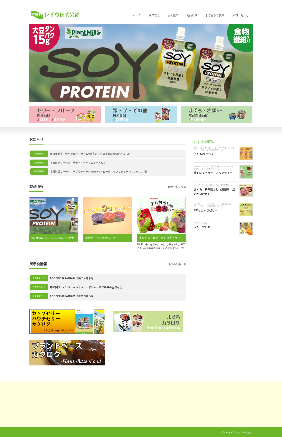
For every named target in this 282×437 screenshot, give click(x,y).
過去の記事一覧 (177, 264)
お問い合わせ (240, 15)
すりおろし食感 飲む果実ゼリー (159, 237)
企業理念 (154, 15)
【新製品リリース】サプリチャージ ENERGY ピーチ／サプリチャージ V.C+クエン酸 (98, 171)
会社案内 (173, 15)
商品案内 (191, 15)
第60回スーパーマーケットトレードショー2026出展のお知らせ (86, 287)
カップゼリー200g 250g (219, 147)
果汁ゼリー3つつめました (101, 237)
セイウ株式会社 (244, 432)
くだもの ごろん (204, 154)
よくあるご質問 (214, 15)
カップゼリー (200, 147)
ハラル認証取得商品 (209, 168)
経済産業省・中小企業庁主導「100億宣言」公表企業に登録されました (90, 153)
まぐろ (197, 185)
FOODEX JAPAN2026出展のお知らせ (71, 278)
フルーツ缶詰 (202, 227)
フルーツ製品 (200, 223)
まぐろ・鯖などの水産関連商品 (217, 185)
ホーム (137, 15)
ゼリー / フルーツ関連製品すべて (214, 148)
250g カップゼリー (205, 210)
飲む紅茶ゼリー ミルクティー (213, 172)
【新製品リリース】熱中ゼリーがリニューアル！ (78, 162)
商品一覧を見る (177, 186)
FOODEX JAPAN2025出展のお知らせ (71, 296)
